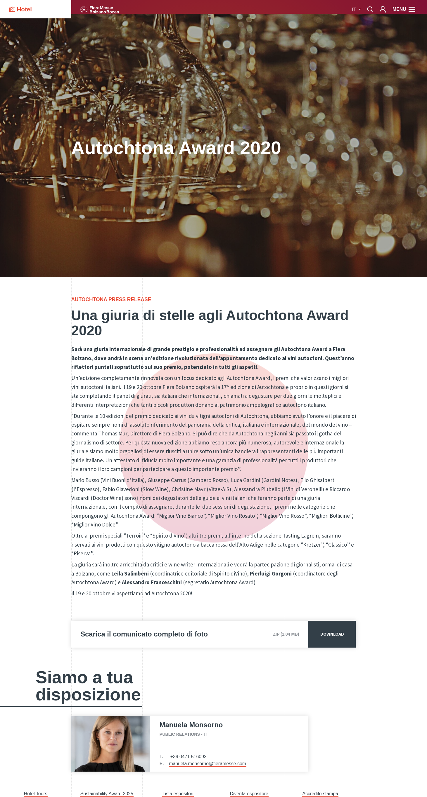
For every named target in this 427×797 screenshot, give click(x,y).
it (354, 9)
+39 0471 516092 (188, 756)
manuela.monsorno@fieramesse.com (207, 763)
